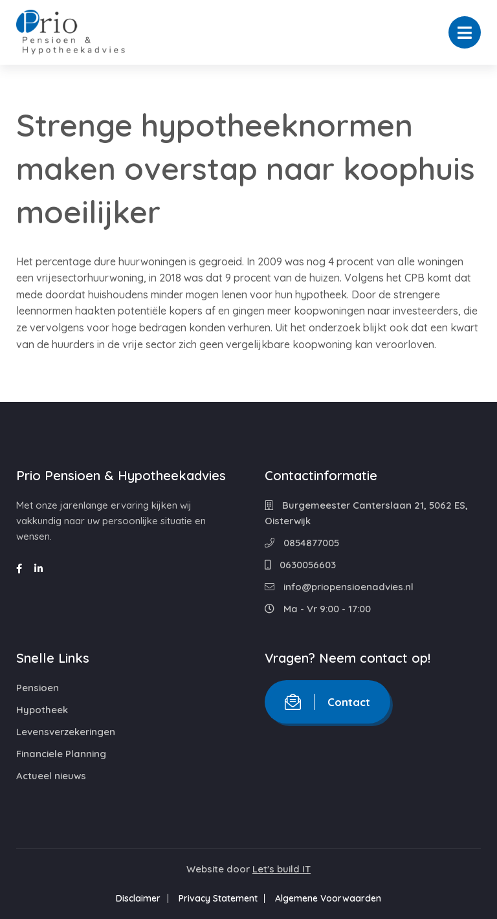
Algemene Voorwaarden (333, 898)
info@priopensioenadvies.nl (339, 587)
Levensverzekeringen (65, 731)
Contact (327, 702)
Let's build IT (281, 869)
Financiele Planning (61, 753)
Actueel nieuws (51, 776)
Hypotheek (42, 709)
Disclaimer (134, 898)
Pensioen (37, 687)
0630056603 (300, 565)
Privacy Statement (218, 898)
